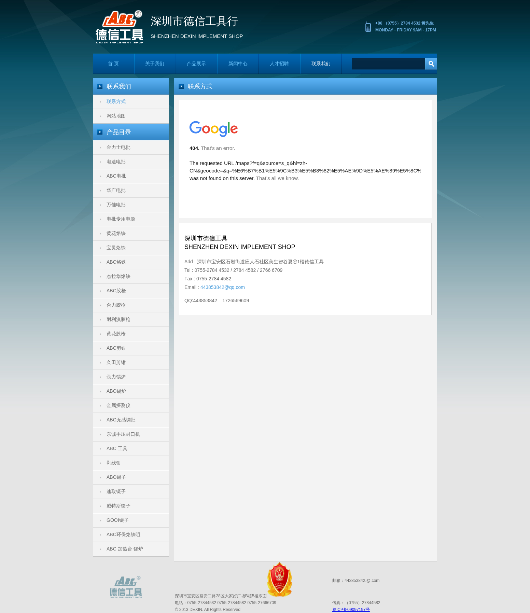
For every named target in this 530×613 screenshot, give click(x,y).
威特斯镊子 (118, 505)
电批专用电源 (121, 219)
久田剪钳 (116, 362)
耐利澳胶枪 (118, 319)
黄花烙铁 (116, 233)
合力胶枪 (116, 305)
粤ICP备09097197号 (351, 609)
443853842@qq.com (222, 287)
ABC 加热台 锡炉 (125, 549)
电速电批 (116, 161)
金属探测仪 (118, 405)
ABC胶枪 (116, 290)
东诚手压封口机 (123, 434)
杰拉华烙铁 (118, 276)
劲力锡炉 (116, 376)
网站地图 (116, 116)
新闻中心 (238, 63)
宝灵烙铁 (116, 247)
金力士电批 (118, 147)
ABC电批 (116, 176)
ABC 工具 (117, 448)
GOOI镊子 (118, 520)
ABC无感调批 (121, 419)
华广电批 (116, 190)
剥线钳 (114, 462)
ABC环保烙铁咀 (123, 534)
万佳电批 (116, 204)
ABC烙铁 (116, 262)
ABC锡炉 (116, 391)
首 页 (113, 63)
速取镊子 (116, 491)
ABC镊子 (116, 477)
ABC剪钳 (116, 348)
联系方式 (116, 101)
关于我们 (154, 63)
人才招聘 (279, 63)
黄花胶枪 (116, 333)
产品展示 (196, 63)
